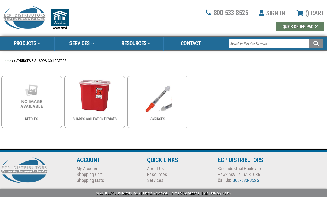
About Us (155, 168)
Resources (136, 43)
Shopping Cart (90, 174)
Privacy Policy (221, 193)
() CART (310, 13)
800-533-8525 (231, 13)
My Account (88, 168)
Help (205, 193)
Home (7, 61)
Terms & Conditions (184, 193)
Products (27, 43)
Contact (191, 43)
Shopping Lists (90, 180)
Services (81, 43)
